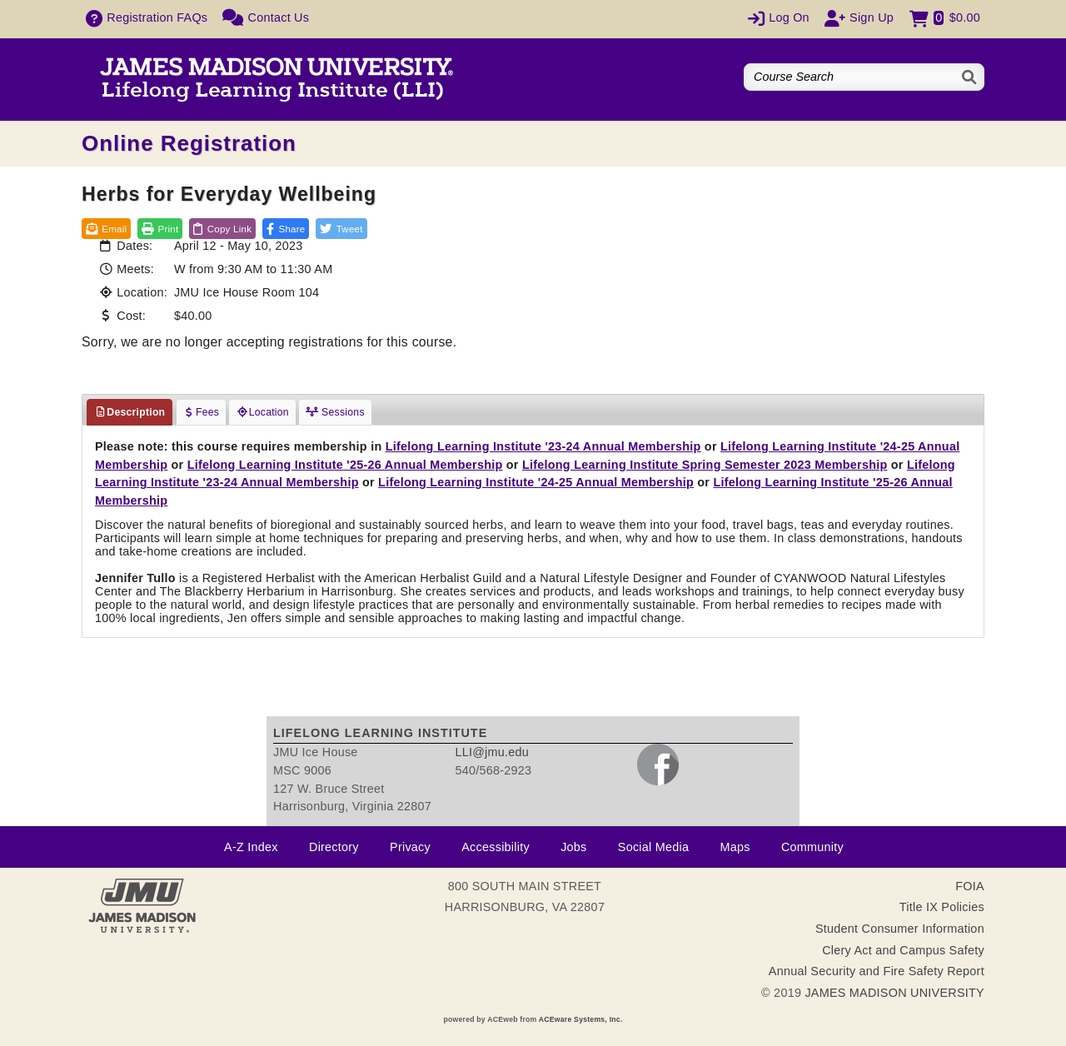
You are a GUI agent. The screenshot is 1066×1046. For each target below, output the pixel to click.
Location (262, 412)
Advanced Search (931, 102)
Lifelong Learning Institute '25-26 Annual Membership (345, 464)
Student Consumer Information (899, 928)
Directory (334, 847)
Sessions (335, 412)
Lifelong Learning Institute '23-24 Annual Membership (543, 446)
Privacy (410, 847)
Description (129, 412)
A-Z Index (251, 847)
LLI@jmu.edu (492, 752)
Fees (201, 412)
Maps (735, 847)
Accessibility (495, 847)
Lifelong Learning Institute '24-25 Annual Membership (536, 482)
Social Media (653, 847)
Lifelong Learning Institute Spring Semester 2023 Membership (705, 464)
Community (812, 847)
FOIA (969, 886)
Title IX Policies (941, 907)
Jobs (573, 847)
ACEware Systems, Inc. (581, 1019)
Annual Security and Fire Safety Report (876, 971)
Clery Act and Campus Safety (903, 950)
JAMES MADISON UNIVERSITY (894, 992)
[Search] (970, 77)
